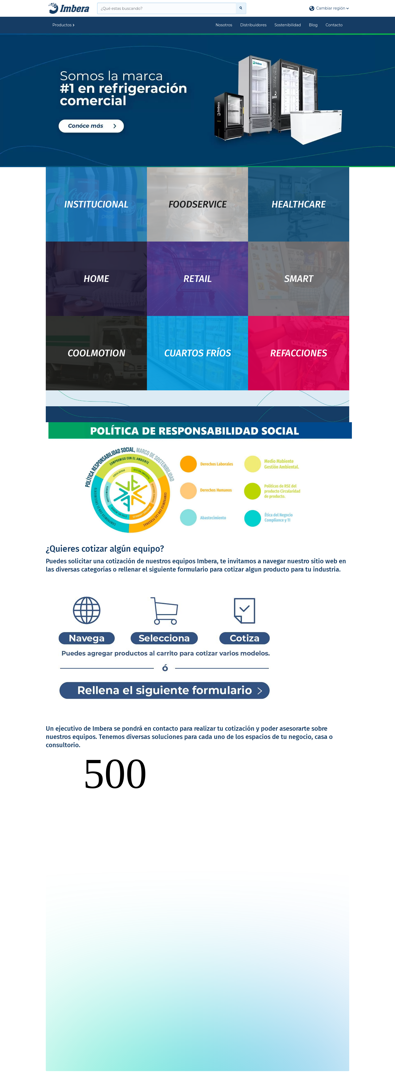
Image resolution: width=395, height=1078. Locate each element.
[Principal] (69, 8)
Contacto (334, 25)
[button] (329, 8)
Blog (313, 25)
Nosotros (224, 25)
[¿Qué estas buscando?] (166, 8)
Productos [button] (63, 25)
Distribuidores (253, 25)
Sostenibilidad (287, 25)
